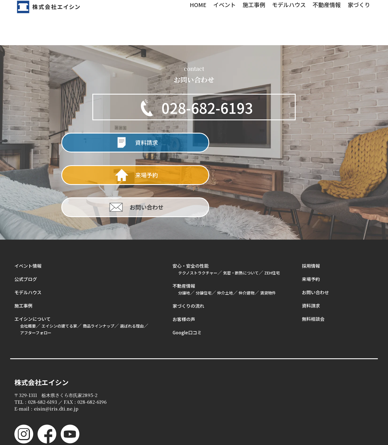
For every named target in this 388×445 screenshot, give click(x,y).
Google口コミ (187, 271)
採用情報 (311, 204)
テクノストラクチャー (197, 211)
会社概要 (28, 264)
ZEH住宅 (272, 211)
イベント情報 (28, 204)
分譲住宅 (204, 231)
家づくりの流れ (188, 244)
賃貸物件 (268, 231)
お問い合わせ (315, 231)
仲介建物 (246, 231)
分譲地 (184, 231)
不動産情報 (184, 224)
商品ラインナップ (98, 264)
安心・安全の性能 (191, 204)
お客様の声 (184, 257)
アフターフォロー (35, 271)
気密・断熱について (241, 211)
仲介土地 (225, 231)
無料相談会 (313, 257)
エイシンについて (32, 257)
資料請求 (311, 244)
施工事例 (23, 244)
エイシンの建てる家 (59, 264)
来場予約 (311, 217)
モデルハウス (28, 231)
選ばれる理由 (132, 264)
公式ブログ (25, 217)
